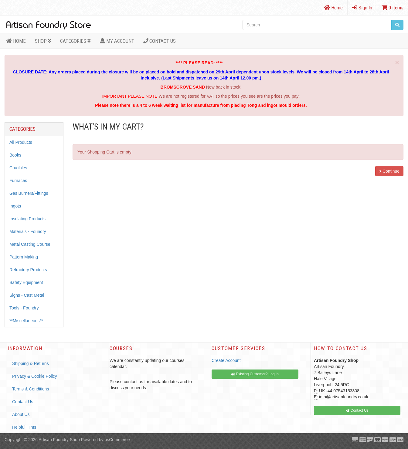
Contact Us (159, 41)
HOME (16, 41)
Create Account (226, 360)
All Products (20, 142)
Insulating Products (27, 218)
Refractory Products (28, 269)
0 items (392, 8)
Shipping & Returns (30, 363)
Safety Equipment (26, 282)
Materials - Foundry (27, 231)
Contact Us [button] (357, 410)
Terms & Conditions (30, 389)
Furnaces (18, 180)
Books (15, 155)
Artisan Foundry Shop (59, 439)
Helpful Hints (24, 427)
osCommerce (117, 439)
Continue (389, 171)
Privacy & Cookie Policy (34, 376)
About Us (21, 414)
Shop (43, 41)
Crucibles (18, 167)
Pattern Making (23, 257)
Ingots (15, 206)
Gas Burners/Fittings (28, 193)
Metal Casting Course (29, 244)
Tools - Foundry (24, 308)
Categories (75, 41)
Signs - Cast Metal (26, 295)
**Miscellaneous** (26, 320)
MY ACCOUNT (117, 41)
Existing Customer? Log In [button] (255, 374)
